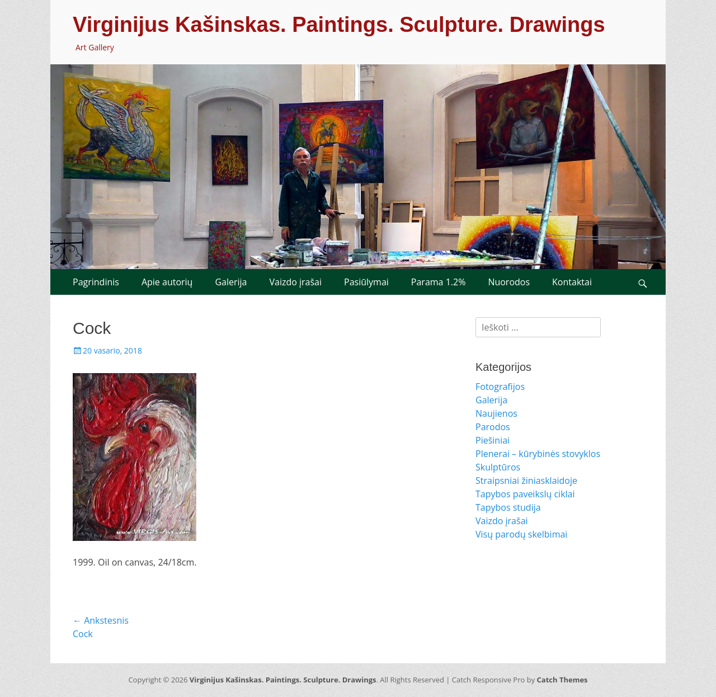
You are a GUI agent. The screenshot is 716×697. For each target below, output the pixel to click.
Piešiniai (492, 440)
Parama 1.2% (438, 282)
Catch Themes (562, 680)
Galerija (231, 282)
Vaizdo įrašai (295, 282)
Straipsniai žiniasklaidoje (526, 480)
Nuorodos (509, 282)
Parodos (492, 427)
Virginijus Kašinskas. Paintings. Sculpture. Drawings (339, 24)
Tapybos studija (508, 507)
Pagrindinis (96, 282)
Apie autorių (167, 282)
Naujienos (496, 413)
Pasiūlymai (366, 282)
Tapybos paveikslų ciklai (525, 494)
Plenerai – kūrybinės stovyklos (537, 454)
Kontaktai (572, 282)
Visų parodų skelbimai (521, 534)
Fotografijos (500, 386)
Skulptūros (497, 467)
